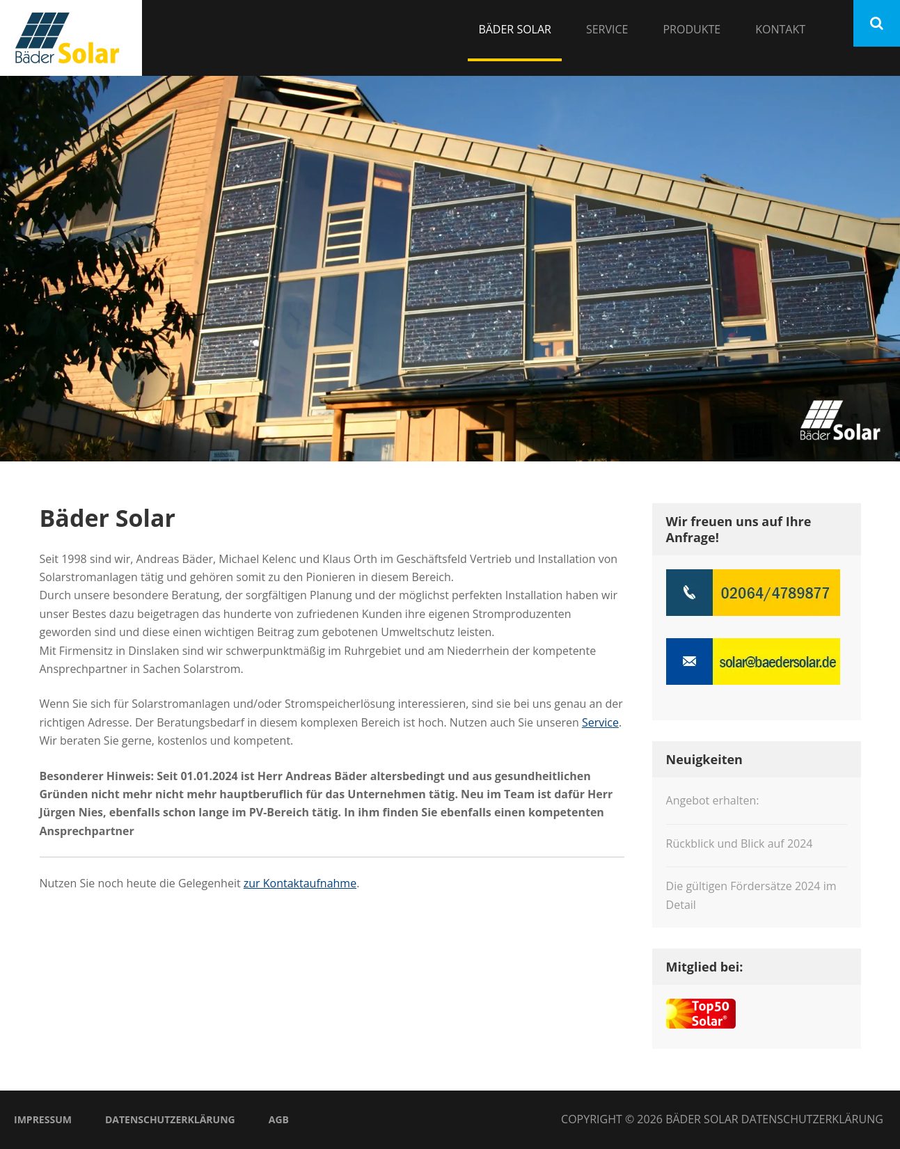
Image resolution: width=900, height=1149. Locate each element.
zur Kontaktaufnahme (300, 883)
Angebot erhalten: (712, 800)
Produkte (691, 29)
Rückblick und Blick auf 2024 (739, 843)
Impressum (43, 1119)
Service (607, 29)
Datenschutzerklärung (170, 1119)
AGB (279, 1119)
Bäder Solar (514, 29)
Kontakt (780, 29)
